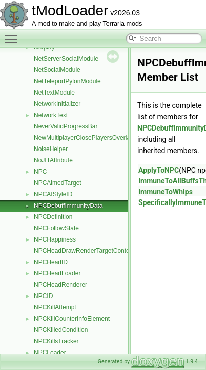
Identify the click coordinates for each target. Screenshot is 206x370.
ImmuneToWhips (165, 192)
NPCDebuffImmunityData (68, 205)
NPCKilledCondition (61, 330)
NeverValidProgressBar (66, 126)
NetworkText (51, 115)
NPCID (43, 296)
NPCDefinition (53, 216)
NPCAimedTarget (57, 183)
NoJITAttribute (53, 160)
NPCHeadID (51, 262)
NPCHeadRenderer (60, 284)
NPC (40, 171)
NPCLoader (50, 352)
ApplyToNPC (158, 170)
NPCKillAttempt (55, 307)
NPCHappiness (55, 239)
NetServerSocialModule (66, 58)
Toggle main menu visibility (14, 34)
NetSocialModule (57, 69)
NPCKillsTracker (56, 341)
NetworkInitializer (57, 103)
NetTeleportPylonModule (67, 81)
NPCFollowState (56, 228)
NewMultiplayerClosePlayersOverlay (83, 137)
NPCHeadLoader (57, 273)
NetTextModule (54, 92)
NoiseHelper (51, 149)
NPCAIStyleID (53, 194)
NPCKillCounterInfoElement (72, 318)
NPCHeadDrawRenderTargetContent (84, 250)
